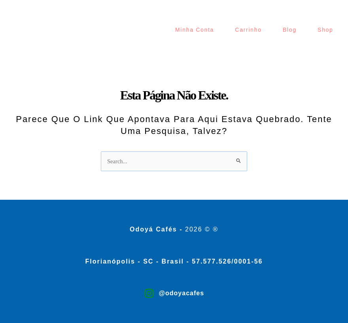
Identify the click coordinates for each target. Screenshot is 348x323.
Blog (290, 30)
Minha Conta (194, 30)
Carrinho (248, 30)
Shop (325, 30)
